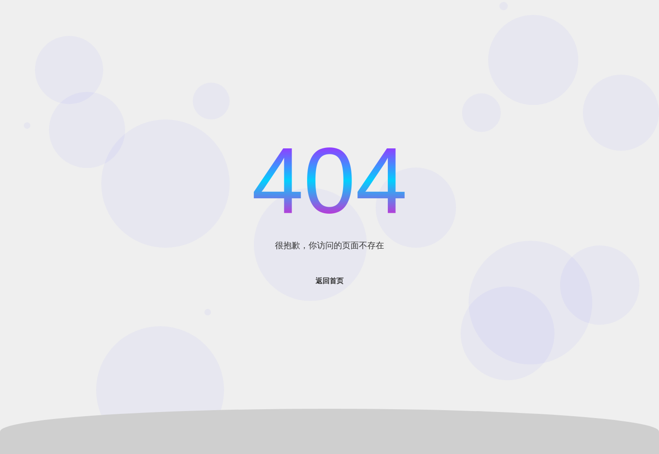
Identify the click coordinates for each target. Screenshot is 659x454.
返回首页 (329, 281)
